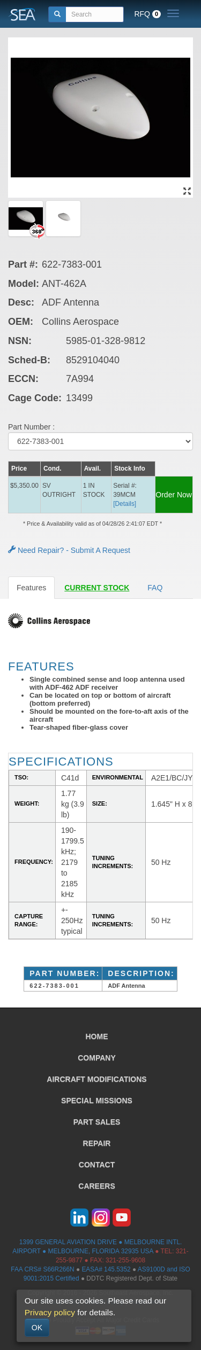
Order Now (173, 494)
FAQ (154, 587)
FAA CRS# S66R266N (42, 1269)
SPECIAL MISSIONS (96, 1100)
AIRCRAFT (96, 1079)
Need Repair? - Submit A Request (69, 550)
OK (37, 1327)
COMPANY (97, 1058)
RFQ (147, 14)
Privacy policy (50, 1312)
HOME (97, 1036)
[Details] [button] (124, 504)
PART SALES (97, 1122)
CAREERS (96, 1186)
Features (31, 587)
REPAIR (97, 1143)
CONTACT (97, 1164)
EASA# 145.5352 (105, 1269)
